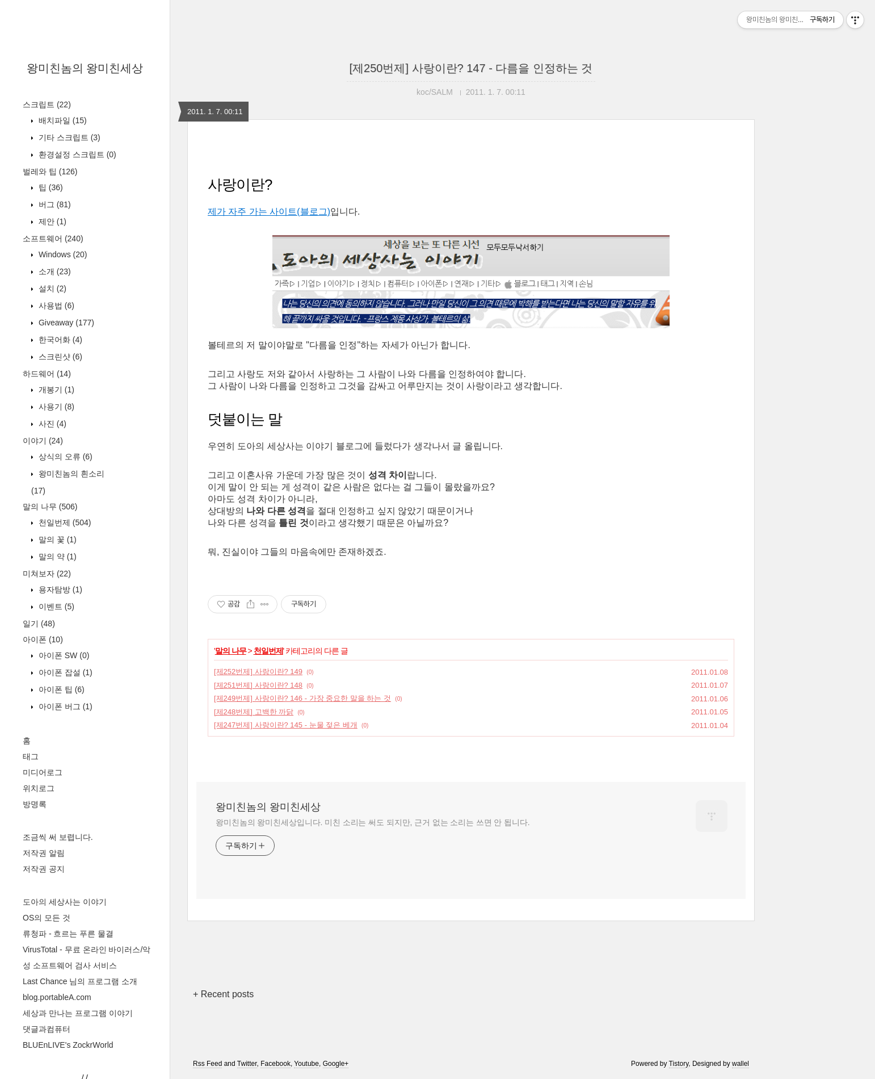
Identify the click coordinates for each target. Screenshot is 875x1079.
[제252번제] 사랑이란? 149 (258, 671)
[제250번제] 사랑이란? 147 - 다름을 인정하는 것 (471, 68)
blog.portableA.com (57, 997)
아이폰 (43, 639)
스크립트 (47, 104)
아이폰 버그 (64, 706)
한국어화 (59, 339)
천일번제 (63, 522)
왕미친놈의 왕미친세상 (85, 68)
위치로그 (38, 788)
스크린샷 (59, 356)
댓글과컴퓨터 (46, 1029)
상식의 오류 (64, 456)
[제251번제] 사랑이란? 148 (258, 685)
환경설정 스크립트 (76, 154)
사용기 (55, 406)
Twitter (247, 1064)
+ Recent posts (223, 994)
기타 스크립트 (68, 137)
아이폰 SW (62, 655)
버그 (53, 204)
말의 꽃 (56, 539)
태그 (31, 756)
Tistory (679, 1064)
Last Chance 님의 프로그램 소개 (80, 981)
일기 (39, 623)
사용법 (55, 305)
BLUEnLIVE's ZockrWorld (68, 1044)
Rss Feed (207, 1064)
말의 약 (56, 556)
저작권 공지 (44, 868)
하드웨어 (47, 373)
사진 (51, 423)
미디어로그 (42, 772)
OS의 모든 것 (46, 917)
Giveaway (65, 322)
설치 (51, 288)
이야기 (43, 440)
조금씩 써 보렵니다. (58, 837)
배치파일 (61, 120)
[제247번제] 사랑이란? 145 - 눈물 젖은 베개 (285, 725)
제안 (51, 221)
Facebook (275, 1064)
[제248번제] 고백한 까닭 (253, 712)
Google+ (336, 1064)
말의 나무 (50, 506)
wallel (740, 1064)
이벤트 (55, 606)
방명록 (35, 804)
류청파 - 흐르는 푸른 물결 (68, 933)
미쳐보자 (47, 573)
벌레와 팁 (50, 171)
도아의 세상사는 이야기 (65, 901)
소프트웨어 (53, 238)
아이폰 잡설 (64, 672)
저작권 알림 (44, 853)
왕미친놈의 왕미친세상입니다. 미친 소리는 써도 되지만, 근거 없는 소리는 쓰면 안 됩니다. (372, 822)
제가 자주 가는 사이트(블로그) (269, 211)
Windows (61, 254)
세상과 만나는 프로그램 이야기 (78, 1013)
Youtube (306, 1064)
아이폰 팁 (60, 689)
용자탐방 (59, 589)
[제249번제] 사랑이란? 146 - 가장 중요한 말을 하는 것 (302, 698)
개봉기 (55, 389)
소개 (53, 271)
